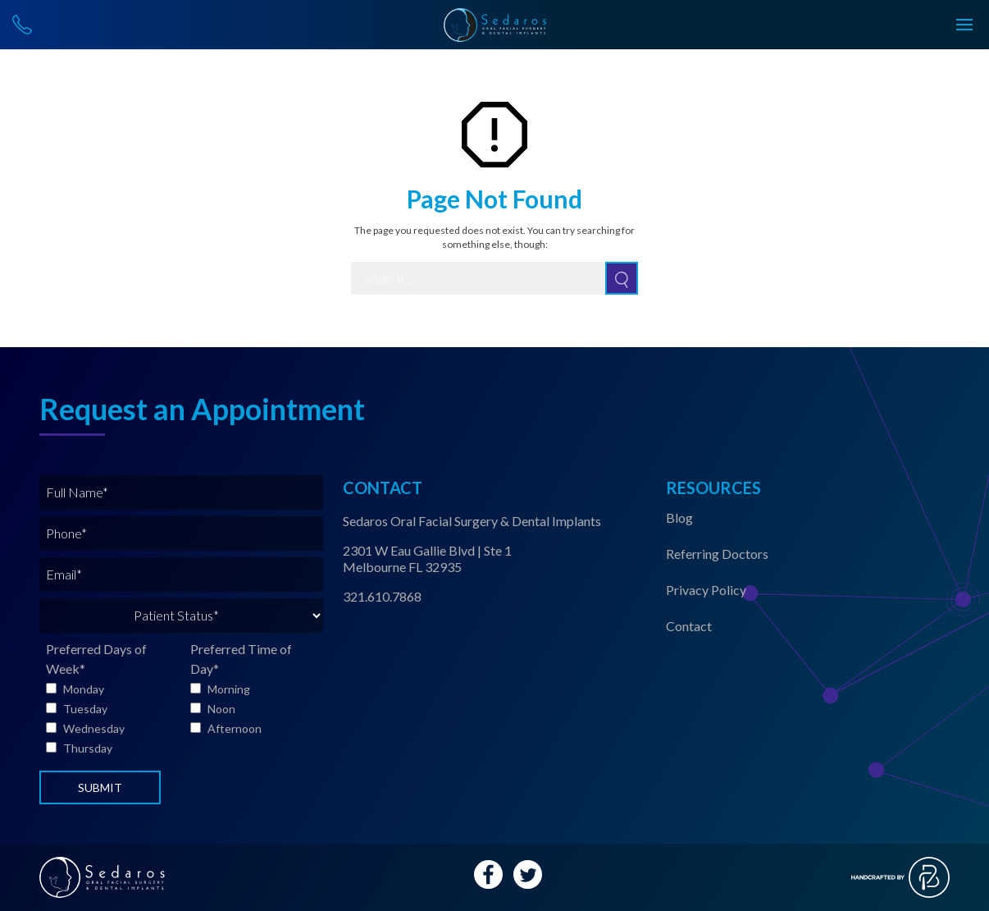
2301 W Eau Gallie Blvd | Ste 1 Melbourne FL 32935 (427, 558)
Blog (679, 517)
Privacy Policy (706, 589)
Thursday (87, 748)
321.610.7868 (382, 596)
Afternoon (234, 728)
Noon (221, 709)
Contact (689, 626)
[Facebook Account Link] (488, 874)
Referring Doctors (717, 553)
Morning (228, 689)
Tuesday (85, 709)
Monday (83, 689)
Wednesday (94, 728)
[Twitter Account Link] (527, 874)
